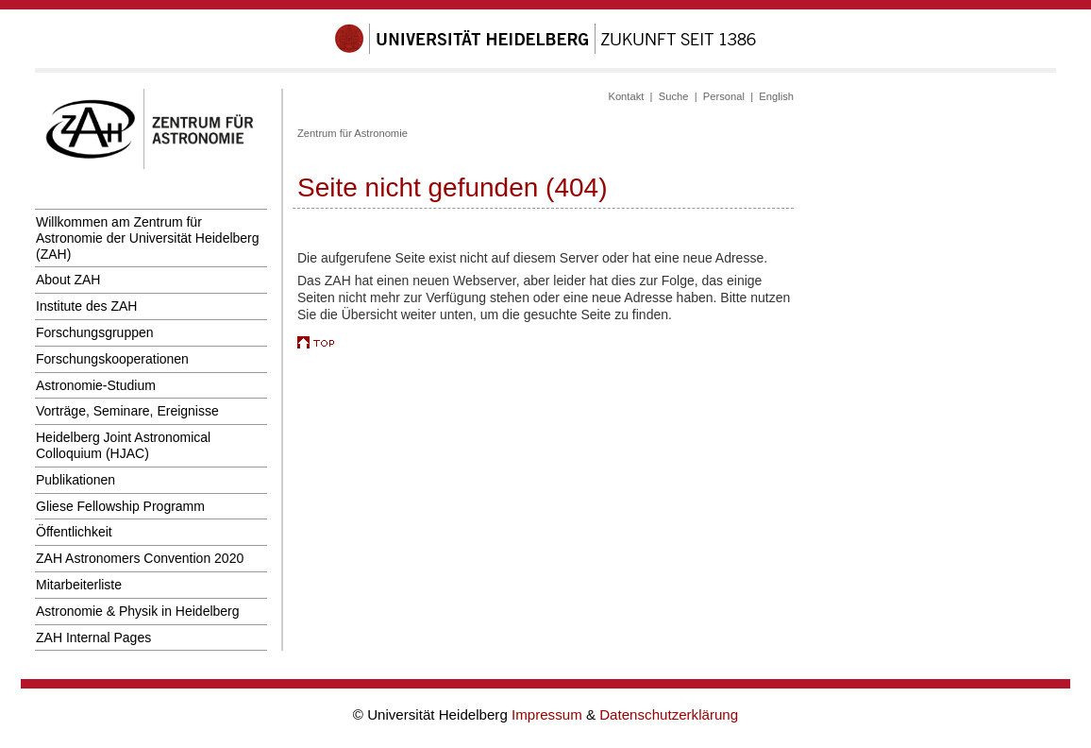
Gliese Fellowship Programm (120, 506)
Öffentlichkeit (74, 531)
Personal (724, 96)
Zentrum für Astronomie (352, 133)
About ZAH (68, 279)
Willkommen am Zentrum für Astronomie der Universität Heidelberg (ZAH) (148, 238)
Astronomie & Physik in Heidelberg (138, 611)
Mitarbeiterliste (79, 584)
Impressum (549, 714)
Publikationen (75, 479)
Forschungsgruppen (95, 332)
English (776, 96)
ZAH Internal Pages (93, 637)
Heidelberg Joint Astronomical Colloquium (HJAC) (123, 445)
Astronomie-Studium (96, 385)
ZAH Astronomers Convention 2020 (139, 558)
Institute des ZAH (86, 306)
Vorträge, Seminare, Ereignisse (127, 410)
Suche (674, 96)
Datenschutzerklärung (668, 714)
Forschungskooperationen (112, 358)
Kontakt (626, 96)
